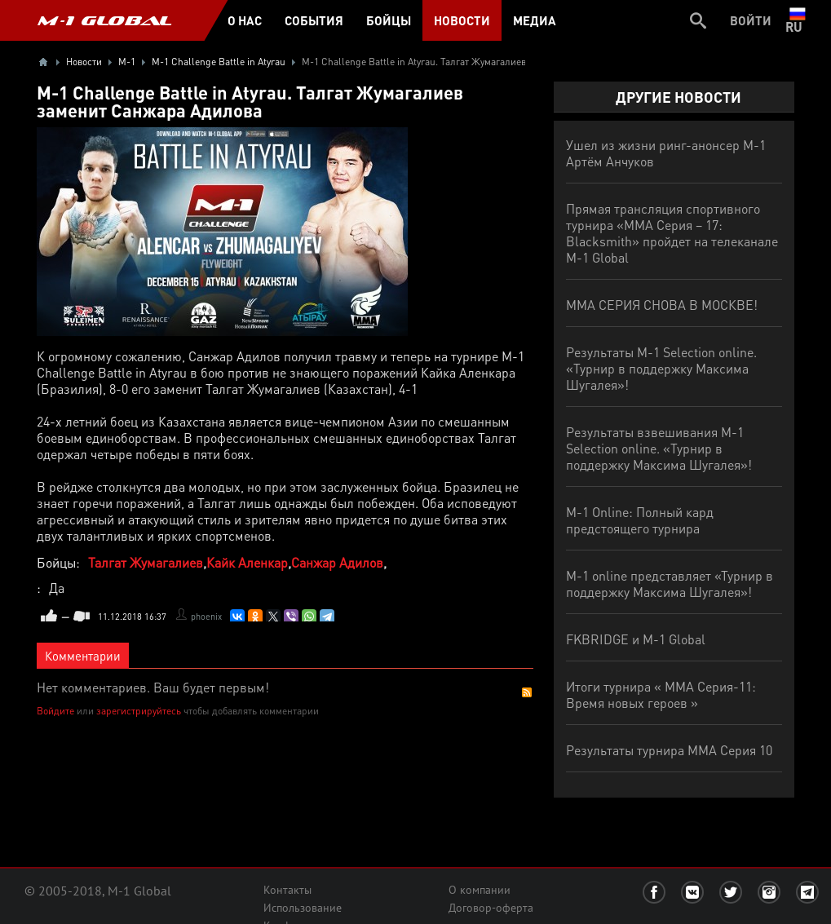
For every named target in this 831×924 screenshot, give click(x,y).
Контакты (287, 889)
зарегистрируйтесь (138, 711)
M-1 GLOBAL (104, 20)
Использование (302, 907)
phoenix (206, 616)
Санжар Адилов (337, 562)
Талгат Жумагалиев (145, 562)
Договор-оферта (491, 907)
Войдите (55, 711)
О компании (480, 889)
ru (797, 20)
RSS (526, 692)
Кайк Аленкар (247, 562)
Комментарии (83, 656)
